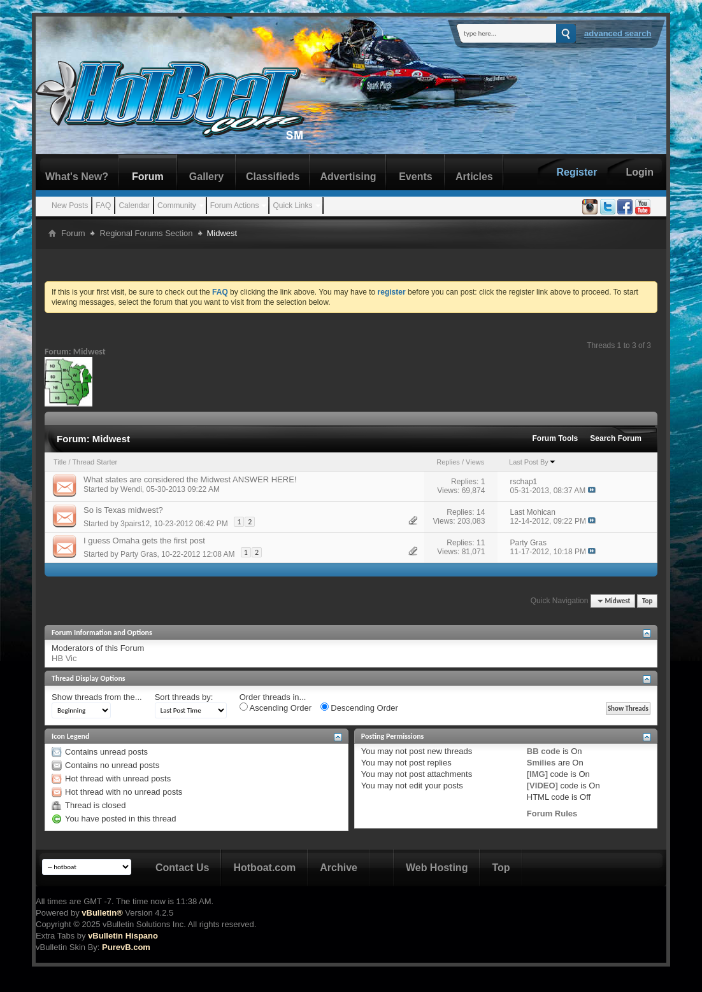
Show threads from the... (97, 697)
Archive (338, 867)
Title (60, 462)
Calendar (134, 205)
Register (576, 172)
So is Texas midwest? (123, 510)
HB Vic (64, 658)
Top (647, 601)
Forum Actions (234, 205)
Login (640, 172)
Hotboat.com (264, 867)
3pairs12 (135, 523)
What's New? (76, 176)
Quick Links (292, 205)
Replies (448, 462)
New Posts (70, 205)
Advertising (348, 176)
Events (415, 176)
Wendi (131, 489)
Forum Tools (555, 438)
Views (475, 462)
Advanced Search (618, 33)
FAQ (103, 205)
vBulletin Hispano (123, 935)
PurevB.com (126, 947)
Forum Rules (552, 813)
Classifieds (272, 176)
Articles (474, 176)
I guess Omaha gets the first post (144, 540)
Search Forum (615, 438)
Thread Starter (94, 462)
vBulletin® (102, 913)
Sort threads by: (184, 697)
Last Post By (532, 462)
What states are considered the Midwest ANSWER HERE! (190, 479)
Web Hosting (437, 867)
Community (176, 205)
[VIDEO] (542, 785)
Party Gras (138, 554)
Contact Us (182, 867)
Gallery (206, 176)
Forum (148, 176)
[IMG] (537, 774)
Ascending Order (276, 707)
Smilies (541, 762)
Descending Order (359, 707)
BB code (544, 751)
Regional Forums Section (146, 233)
